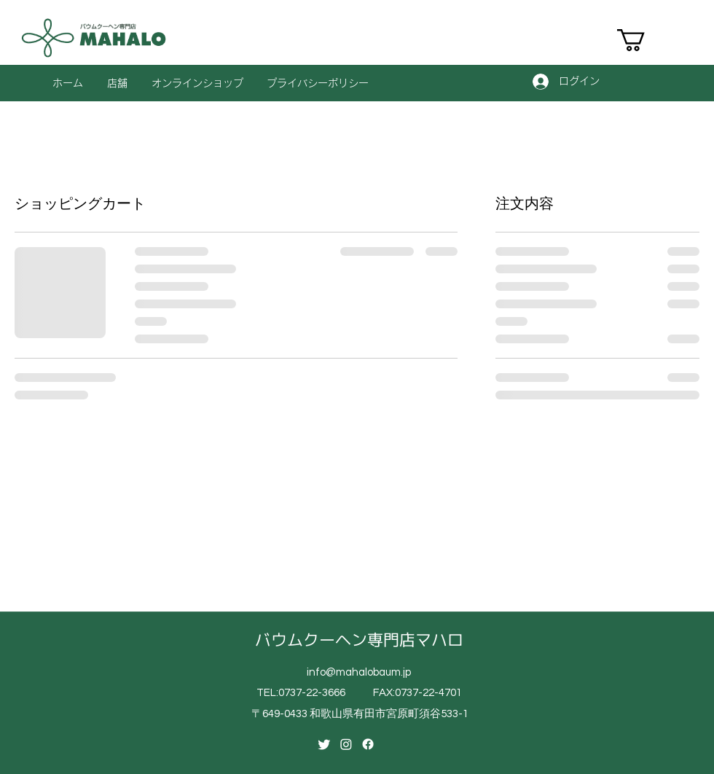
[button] (644, 40)
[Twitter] (324, 744)
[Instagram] (346, 744)
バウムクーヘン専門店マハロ (359, 639)
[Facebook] (368, 744)
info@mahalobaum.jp (359, 672)
